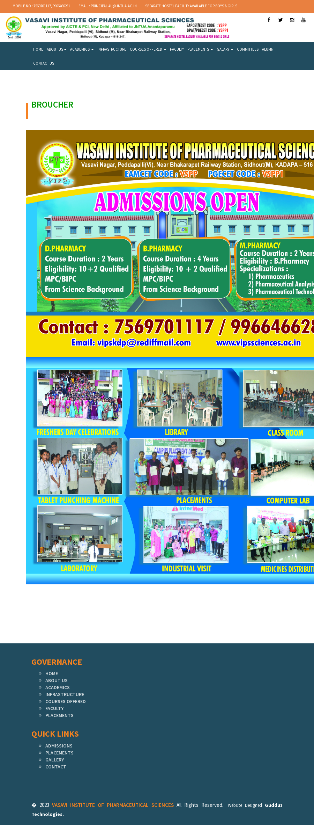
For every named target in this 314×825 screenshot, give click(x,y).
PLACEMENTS (200, 49)
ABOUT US (57, 49)
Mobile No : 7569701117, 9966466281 (41, 5)
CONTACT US (43, 63)
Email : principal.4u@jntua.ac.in (107, 5)
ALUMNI (268, 49)
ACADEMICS (82, 49)
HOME (38, 49)
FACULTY (177, 49)
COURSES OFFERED (148, 49)
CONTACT (55, 767)
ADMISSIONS (59, 746)
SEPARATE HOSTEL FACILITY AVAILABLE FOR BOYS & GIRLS (191, 5)
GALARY (225, 49)
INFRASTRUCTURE (111, 49)
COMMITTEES (248, 49)
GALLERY (54, 760)
